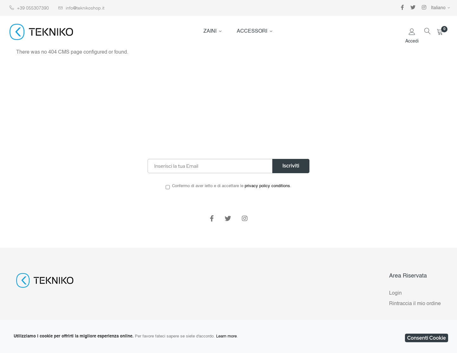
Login (395, 293)
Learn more (226, 336)
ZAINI (209, 31)
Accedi (412, 41)
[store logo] (41, 32)
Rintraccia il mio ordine (415, 303)
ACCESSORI (252, 31)
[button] (441, 7)
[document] (228, 336)
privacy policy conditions (267, 186)
